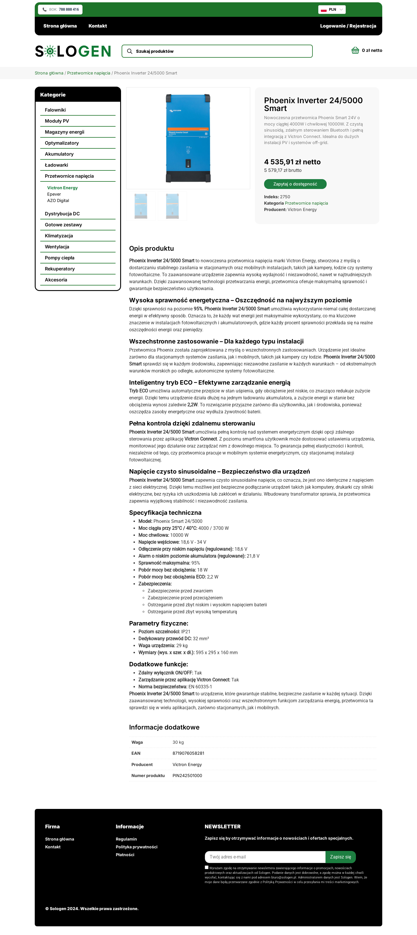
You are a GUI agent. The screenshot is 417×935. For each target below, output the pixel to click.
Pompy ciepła (59, 258)
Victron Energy (62, 187)
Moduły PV (57, 121)
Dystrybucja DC (62, 214)
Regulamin (126, 838)
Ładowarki (56, 165)
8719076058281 (188, 753)
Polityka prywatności (137, 846)
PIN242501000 (187, 775)
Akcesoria (56, 280)
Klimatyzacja (59, 236)
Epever (54, 194)
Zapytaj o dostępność (295, 184)
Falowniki (55, 110)
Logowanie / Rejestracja (348, 26)
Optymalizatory (62, 143)
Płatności (125, 854)
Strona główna (60, 26)
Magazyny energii (64, 132)
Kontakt (98, 26)
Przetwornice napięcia (88, 72)
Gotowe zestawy (63, 225)
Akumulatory (59, 154)
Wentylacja (57, 247)
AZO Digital (58, 200)
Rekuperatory (60, 269)
